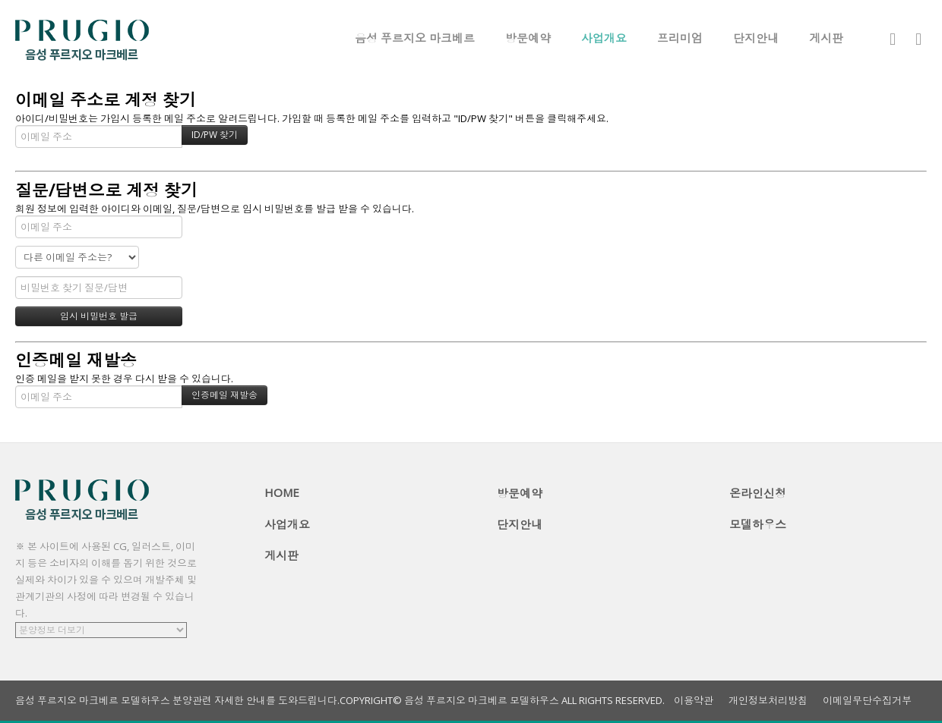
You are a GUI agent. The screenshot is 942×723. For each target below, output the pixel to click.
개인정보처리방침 (768, 700)
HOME (281, 492)
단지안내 (756, 38)
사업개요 (604, 38)
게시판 (826, 38)
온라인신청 (757, 493)
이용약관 (693, 700)
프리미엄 (680, 38)
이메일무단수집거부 (867, 700)
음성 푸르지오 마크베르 (415, 38)
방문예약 (528, 38)
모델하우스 (757, 524)
